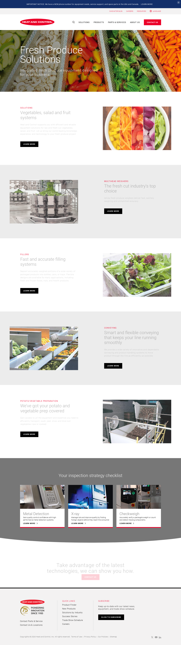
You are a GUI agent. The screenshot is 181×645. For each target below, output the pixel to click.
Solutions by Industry (72, 612)
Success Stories (69, 616)
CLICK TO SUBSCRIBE (111, 617)
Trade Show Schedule (72, 620)
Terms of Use (76, 636)
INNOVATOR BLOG (115, 11)
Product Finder (69, 604)
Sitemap (113, 636)
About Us (135, 22)
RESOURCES (141, 11)
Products (99, 22)
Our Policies (103, 636)
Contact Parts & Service (31, 621)
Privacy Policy (90, 636)
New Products (69, 608)
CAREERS (129, 11)
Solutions (84, 22)
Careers (66, 624)
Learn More (29, 144)
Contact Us (152, 22)
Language (157, 11)
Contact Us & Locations (31, 625)
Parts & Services (117, 22)
